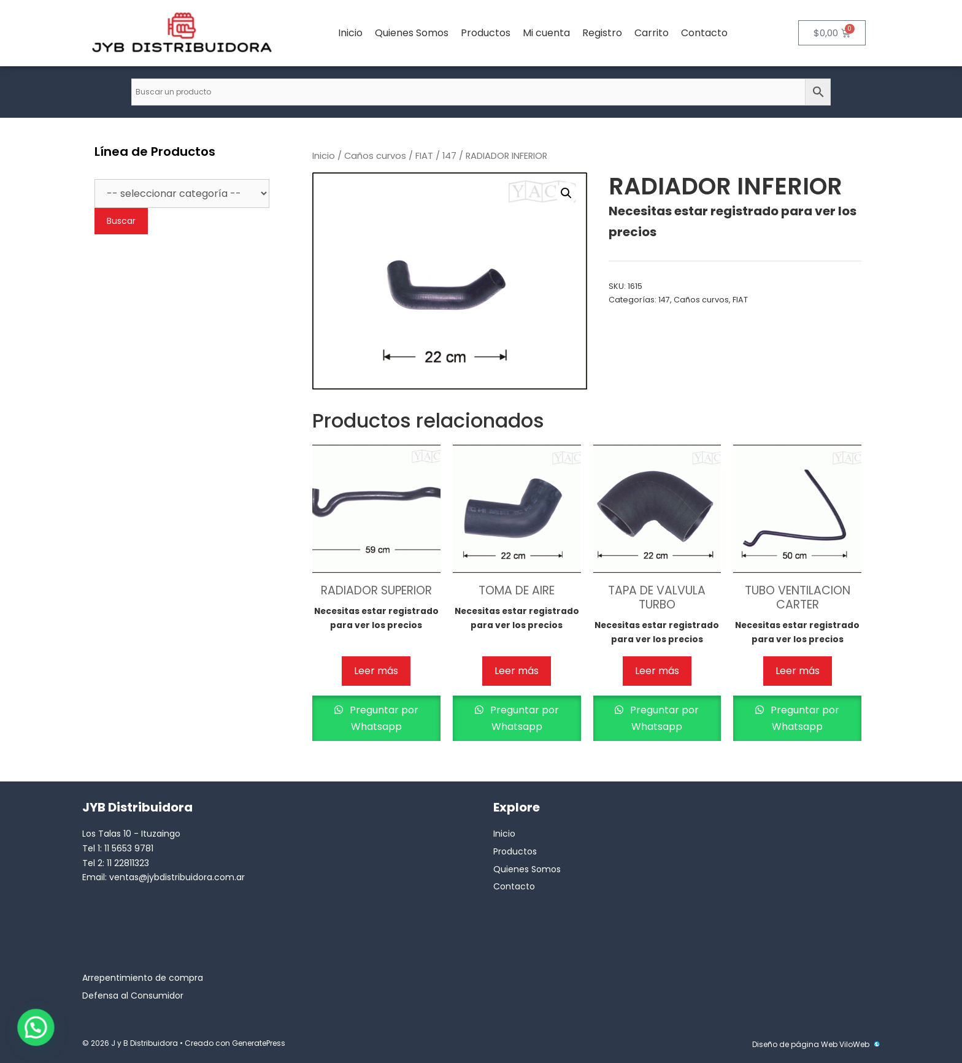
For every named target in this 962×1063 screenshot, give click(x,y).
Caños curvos (375, 156)
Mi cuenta (546, 33)
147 (449, 156)
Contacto (704, 33)
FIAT (424, 156)
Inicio (350, 33)
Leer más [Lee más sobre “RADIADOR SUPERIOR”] (376, 671)
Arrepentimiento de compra (142, 978)
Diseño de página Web (794, 1044)
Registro (602, 33)
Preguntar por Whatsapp (382, 718)
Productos (485, 33)
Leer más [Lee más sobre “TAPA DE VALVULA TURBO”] (657, 671)
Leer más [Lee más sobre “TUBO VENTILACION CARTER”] (797, 671)
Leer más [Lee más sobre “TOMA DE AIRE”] (516, 671)
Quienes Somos (411, 33)
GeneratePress (258, 1043)
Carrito (651, 33)
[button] (566, 193)
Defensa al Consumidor (132, 995)
